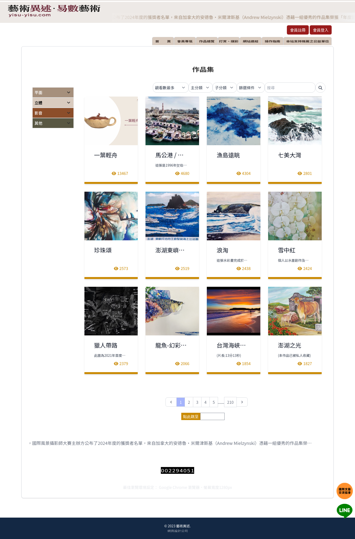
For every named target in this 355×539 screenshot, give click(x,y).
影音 (38, 113)
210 (230, 402)
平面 (38, 92)
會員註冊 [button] (298, 30)
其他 (38, 123)
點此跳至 (191, 416)
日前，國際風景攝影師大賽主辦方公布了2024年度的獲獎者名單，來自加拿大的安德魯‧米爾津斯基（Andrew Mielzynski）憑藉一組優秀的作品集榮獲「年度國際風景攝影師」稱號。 (168, 443)
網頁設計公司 (177, 531)
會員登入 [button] (320, 30)
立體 (38, 103)
